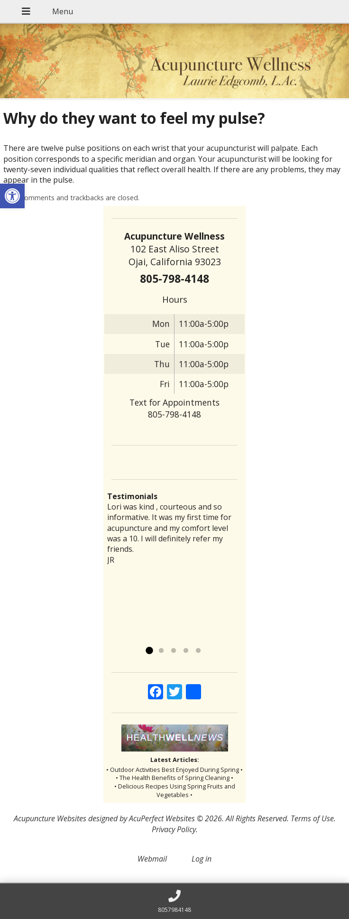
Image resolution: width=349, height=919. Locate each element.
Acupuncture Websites (50, 818)
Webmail (152, 859)
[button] (12, 196)
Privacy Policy (174, 829)
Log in (201, 859)
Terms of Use (312, 818)
